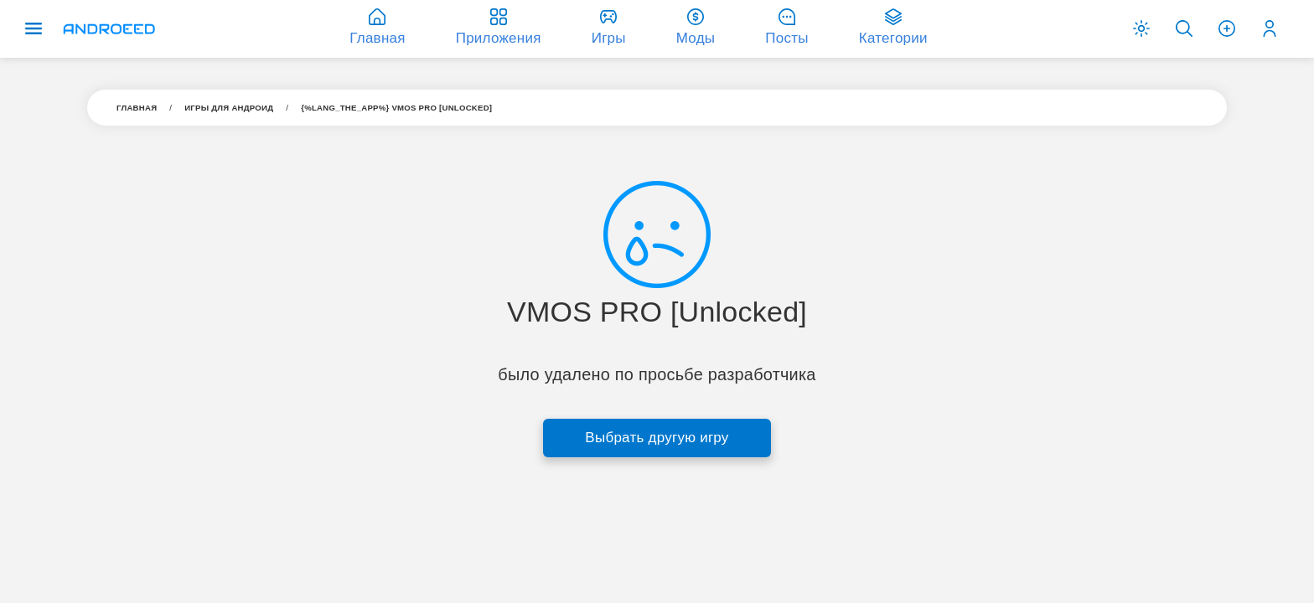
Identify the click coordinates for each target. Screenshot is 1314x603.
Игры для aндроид (228, 107)
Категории (893, 27)
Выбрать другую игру (656, 438)
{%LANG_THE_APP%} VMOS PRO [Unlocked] (396, 107)
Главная (136, 107)
